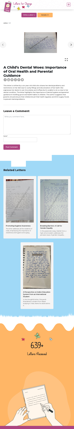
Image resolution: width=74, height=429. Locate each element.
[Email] (12, 79)
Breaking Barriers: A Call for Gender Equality (51, 227)
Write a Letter (29, 15)
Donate (45, 15)
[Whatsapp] (15, 79)
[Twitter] (22, 79)
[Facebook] (5, 79)
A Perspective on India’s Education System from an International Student (36, 294)
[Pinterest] (18, 79)
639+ (37, 346)
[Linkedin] (8, 79)
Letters (5, 23)
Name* (5, 136)
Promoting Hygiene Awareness (18, 226)
